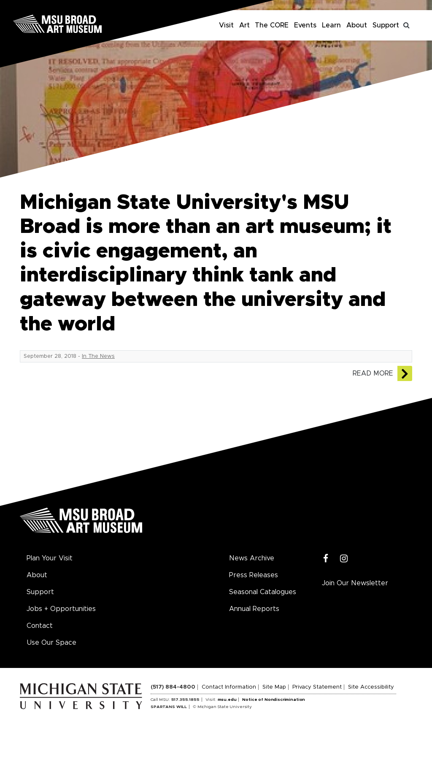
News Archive (251, 558)
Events (305, 25)
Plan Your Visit (50, 558)
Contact (40, 625)
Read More (373, 373)
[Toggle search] (407, 25)
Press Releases (253, 575)
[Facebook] (326, 559)
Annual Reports (254, 609)
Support (386, 25)
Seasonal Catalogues (262, 592)
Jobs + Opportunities (61, 609)
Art (244, 25)
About (356, 25)
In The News (98, 356)
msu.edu (227, 699)
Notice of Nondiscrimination (273, 699)
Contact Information (229, 687)
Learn (331, 25)
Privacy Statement (317, 687)
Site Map (274, 687)
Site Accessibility (371, 687)
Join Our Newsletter (355, 583)
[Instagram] (344, 559)
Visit (226, 25)
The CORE (272, 25)
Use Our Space (51, 642)
